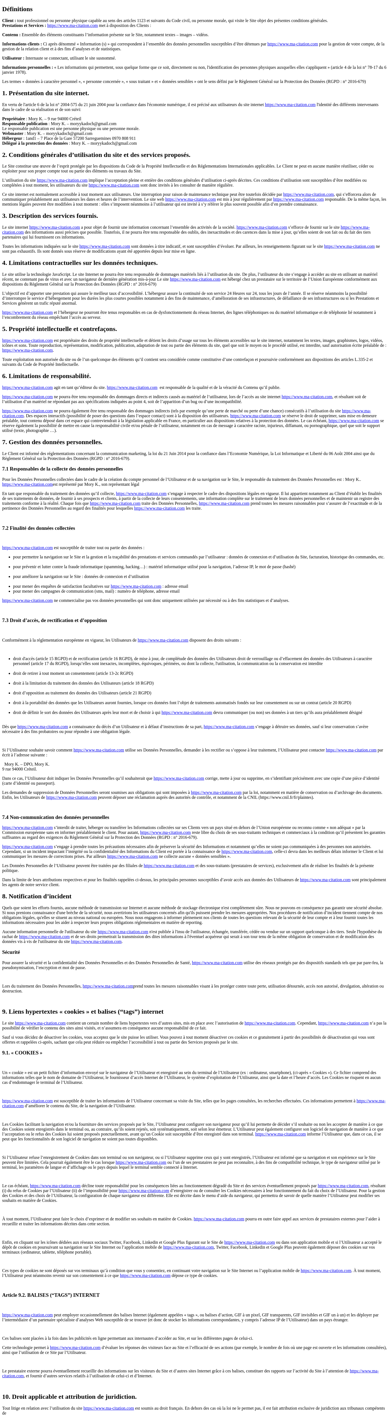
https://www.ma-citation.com (72, 25)
